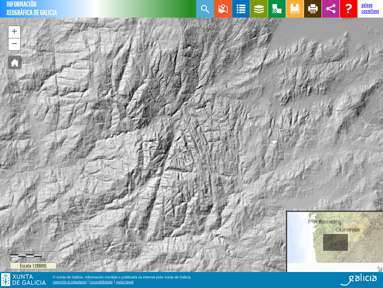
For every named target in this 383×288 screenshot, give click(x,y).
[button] (15, 62)
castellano (370, 11)
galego (367, 5)
